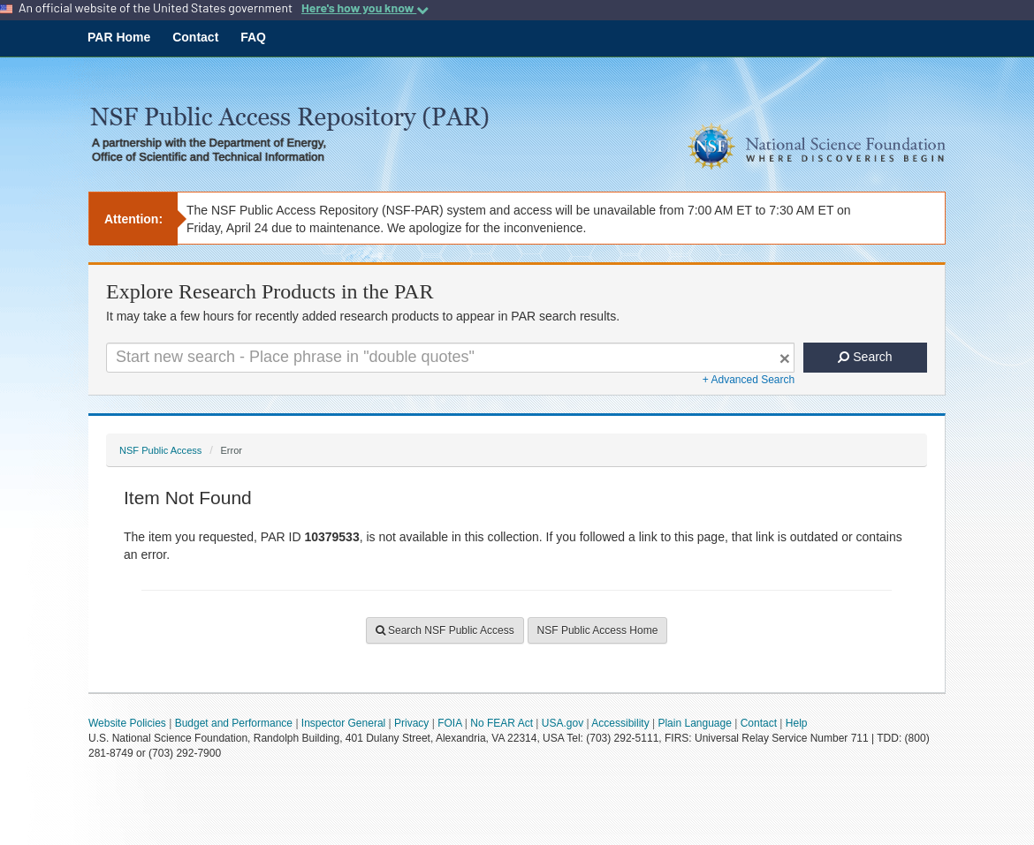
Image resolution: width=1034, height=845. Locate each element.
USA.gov (562, 723)
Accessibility (620, 723)
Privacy (411, 723)
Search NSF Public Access (445, 630)
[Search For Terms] (450, 358)
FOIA (449, 723)
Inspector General (343, 723)
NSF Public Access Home (597, 630)
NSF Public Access (160, 450)
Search (865, 357)
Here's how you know (365, 8)
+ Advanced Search (749, 379)
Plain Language (694, 723)
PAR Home (118, 37)
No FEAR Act (501, 723)
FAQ (253, 37)
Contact (195, 37)
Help (797, 723)
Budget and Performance (234, 723)
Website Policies (127, 723)
